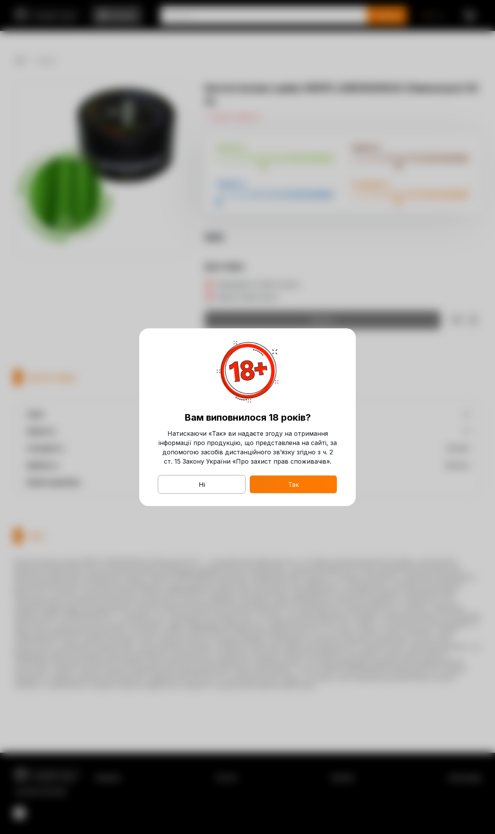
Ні (202, 484)
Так (293, 484)
